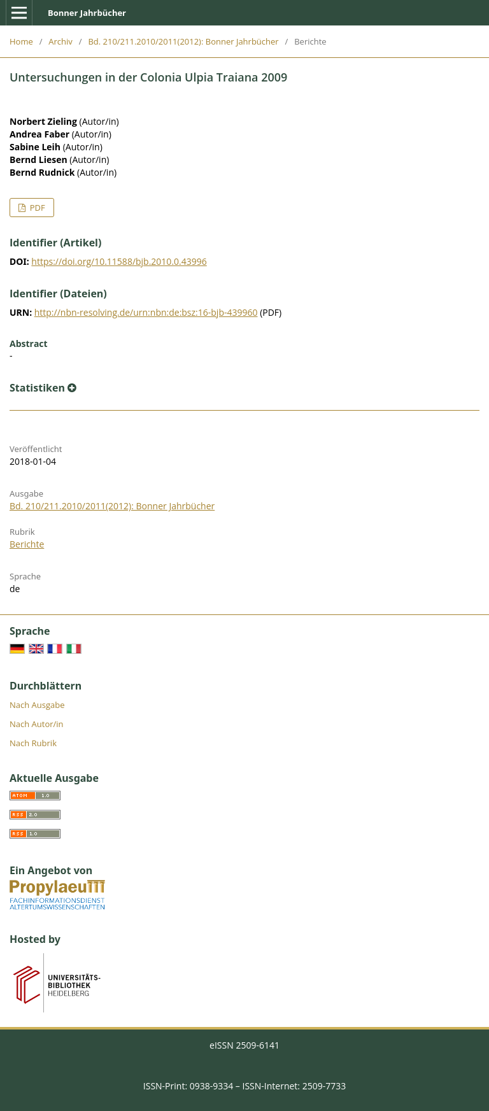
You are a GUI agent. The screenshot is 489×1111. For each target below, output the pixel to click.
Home (21, 41)
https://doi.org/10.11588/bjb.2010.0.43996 (118, 261)
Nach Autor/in (37, 724)
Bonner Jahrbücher (87, 12)
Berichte (27, 544)
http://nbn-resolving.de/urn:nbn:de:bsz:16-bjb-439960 (146, 312)
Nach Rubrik (33, 743)
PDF (36, 207)
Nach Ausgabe (37, 705)
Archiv (60, 41)
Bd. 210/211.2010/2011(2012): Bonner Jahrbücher (183, 41)
